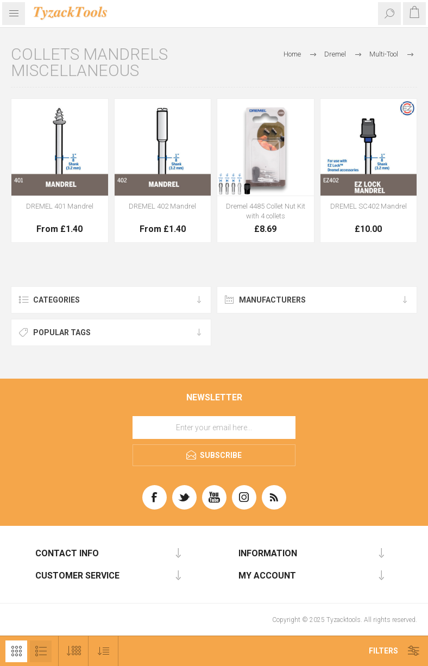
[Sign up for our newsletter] (214, 427)
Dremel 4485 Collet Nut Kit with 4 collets (265, 211)
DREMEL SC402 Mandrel (368, 206)
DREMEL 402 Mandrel (162, 206)
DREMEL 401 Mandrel (59, 206)
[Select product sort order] (103, 651)
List (41, 651)
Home (292, 54)
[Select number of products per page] (74, 651)
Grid (16, 651)
